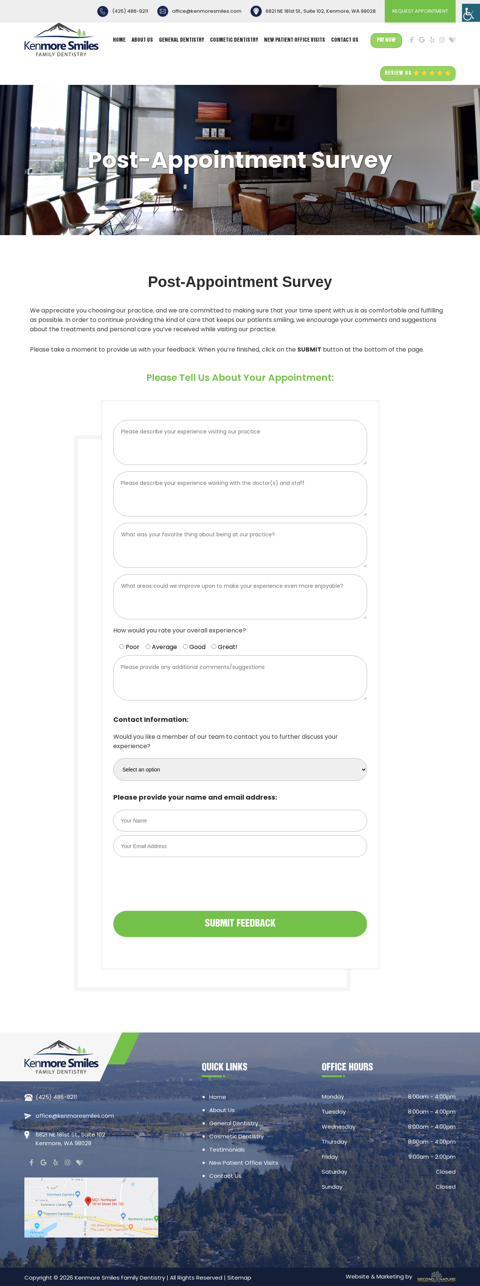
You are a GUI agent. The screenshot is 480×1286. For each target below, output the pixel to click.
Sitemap (239, 1277)
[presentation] (170, 892)
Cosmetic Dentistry (234, 40)
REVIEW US (418, 73)
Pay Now (386, 40)
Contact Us (344, 40)
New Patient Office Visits (294, 40)
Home (119, 40)
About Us (142, 40)
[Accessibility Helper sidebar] (471, 13)
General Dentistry (181, 40)
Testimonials (227, 1149)
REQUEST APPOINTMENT (420, 11)
